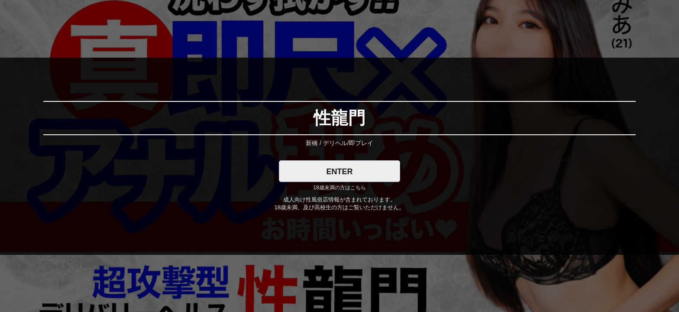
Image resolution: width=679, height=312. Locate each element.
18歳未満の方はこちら (339, 188)
